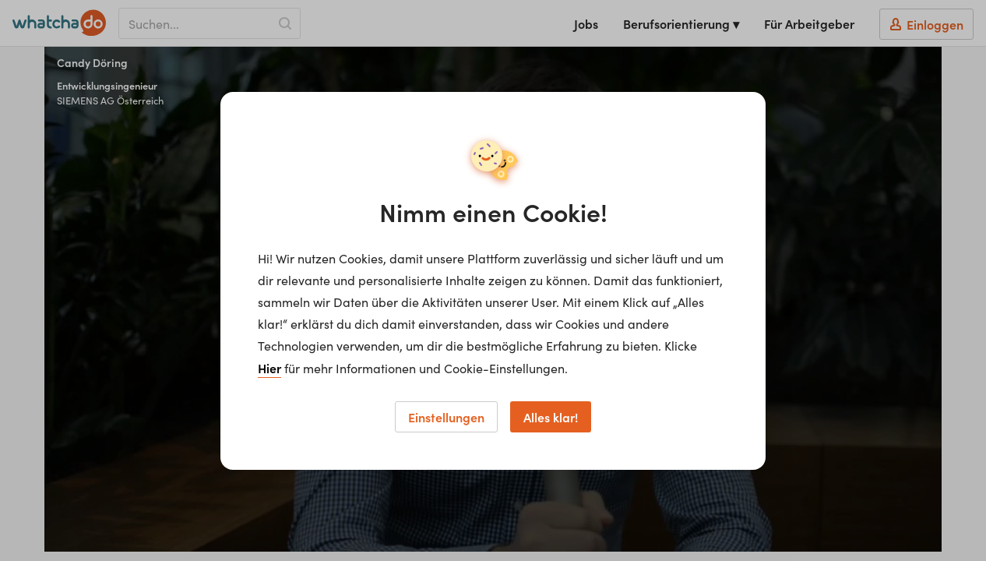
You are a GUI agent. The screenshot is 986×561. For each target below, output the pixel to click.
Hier (269, 367)
